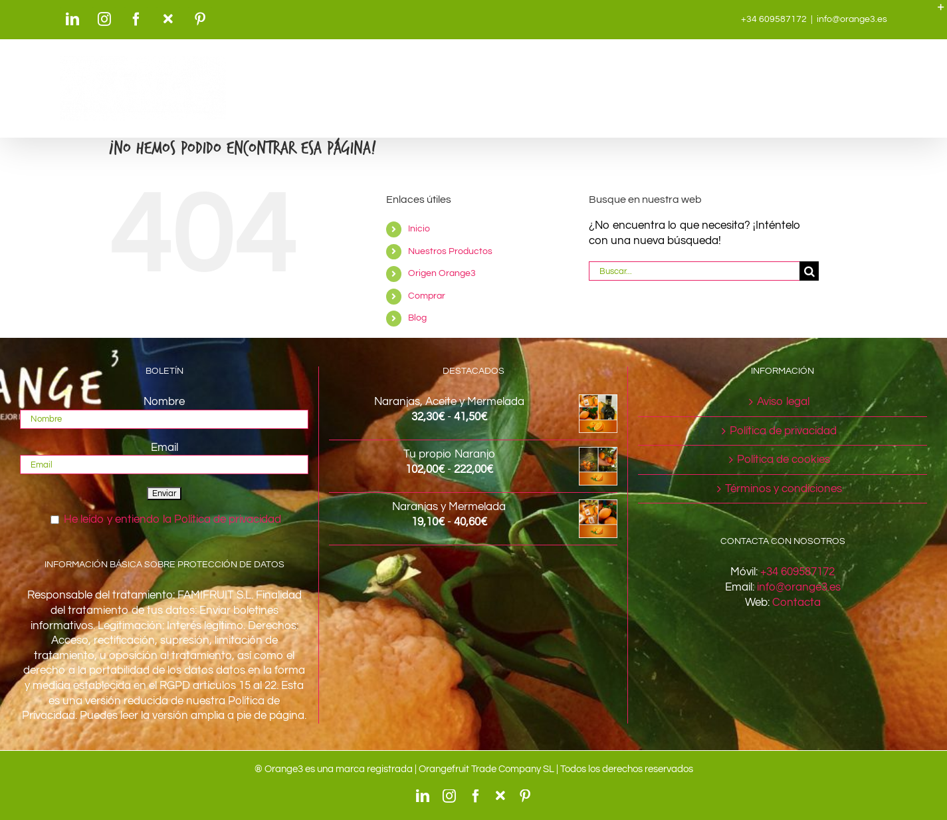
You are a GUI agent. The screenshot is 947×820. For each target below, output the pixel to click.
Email (164, 448)
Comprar (426, 296)
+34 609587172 (797, 572)
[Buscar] (809, 271)
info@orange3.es (852, 19)
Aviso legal (783, 402)
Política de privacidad (783, 431)
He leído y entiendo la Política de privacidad (172, 519)
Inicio (419, 228)
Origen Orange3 (442, 273)
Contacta (796, 603)
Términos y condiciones (783, 489)
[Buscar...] (694, 271)
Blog (417, 318)
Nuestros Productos (450, 251)
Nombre (164, 402)
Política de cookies (783, 460)
